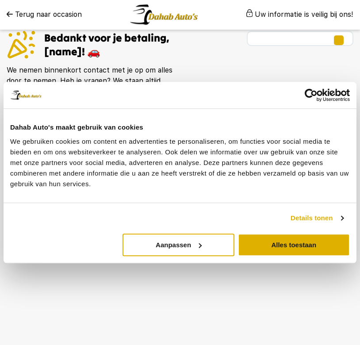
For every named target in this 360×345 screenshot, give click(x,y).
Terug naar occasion (44, 14)
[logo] (164, 14)
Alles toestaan (293, 245)
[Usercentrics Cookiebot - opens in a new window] (311, 95)
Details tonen (312, 218)
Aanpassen (179, 245)
